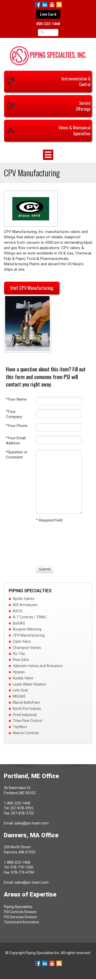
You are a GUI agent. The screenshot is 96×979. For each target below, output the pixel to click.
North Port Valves (27, 709)
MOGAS (19, 696)
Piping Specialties (18, 907)
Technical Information (21, 922)
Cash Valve (22, 641)
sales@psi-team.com (31, 823)
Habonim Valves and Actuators (38, 666)
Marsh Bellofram (26, 702)
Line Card (48, 14)
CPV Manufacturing (29, 635)
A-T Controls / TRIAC (30, 617)
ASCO (18, 611)
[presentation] (55, 543)
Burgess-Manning (27, 629)
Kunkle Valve (23, 678)
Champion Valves (27, 648)
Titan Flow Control (27, 721)
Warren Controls (26, 733)
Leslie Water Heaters (29, 684)
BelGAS (19, 623)
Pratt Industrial (25, 715)
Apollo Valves (24, 599)
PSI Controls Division (20, 912)
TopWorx (20, 727)
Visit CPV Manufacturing (31, 287)
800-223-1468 (48, 24)
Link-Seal (20, 690)
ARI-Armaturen (25, 605)
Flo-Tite (19, 654)
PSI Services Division (20, 917)
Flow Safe (21, 660)
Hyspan (19, 672)
